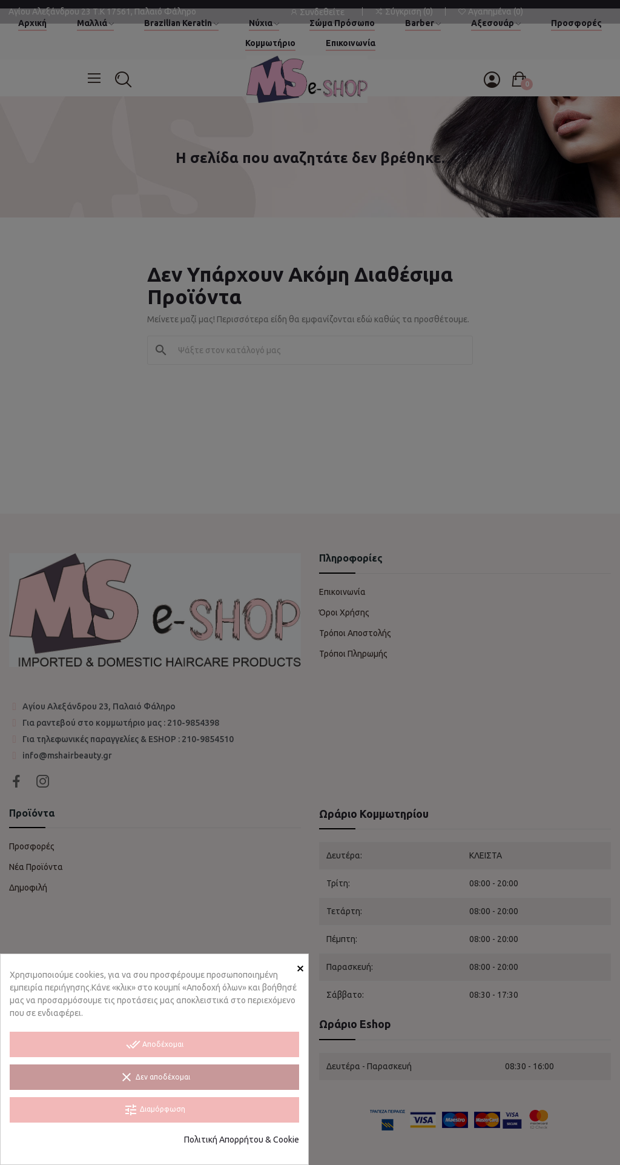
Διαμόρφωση (154, 1110)
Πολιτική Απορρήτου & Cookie (241, 1139)
